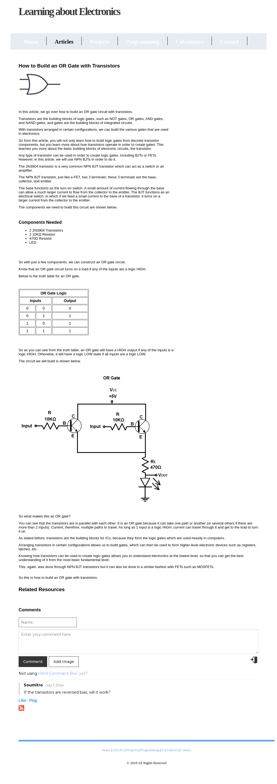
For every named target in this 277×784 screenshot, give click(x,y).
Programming (142, 41)
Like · (23, 700)
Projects (99, 41)
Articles (64, 41)
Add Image (63, 661)
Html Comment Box (57, 673)
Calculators (189, 41)
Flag (33, 700)
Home (31, 41)
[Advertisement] (218, 141)
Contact (229, 41)
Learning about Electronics (69, 11)
